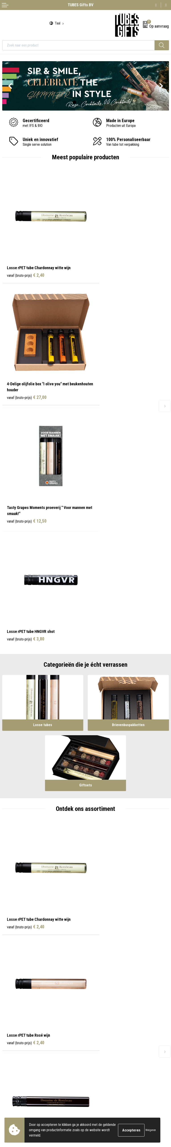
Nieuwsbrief (96, 984)
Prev (10, 86)
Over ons (94, 970)
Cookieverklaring (99, 1046)
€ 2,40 (25, 261)
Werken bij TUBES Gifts (104, 997)
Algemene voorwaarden (104, 1039)
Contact (7, 1039)
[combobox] (78, 45)
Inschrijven (156, 1099)
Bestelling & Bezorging (18, 1046)
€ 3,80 (109, 371)
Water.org (94, 1004)
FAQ (90, 991)
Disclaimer (95, 1059)
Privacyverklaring (100, 1052)
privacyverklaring (44, 1109)
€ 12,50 (27, 377)
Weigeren (150, 1130)
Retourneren (10, 1052)
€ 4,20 (25, 754)
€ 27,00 (110, 267)
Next (161, 86)
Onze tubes (96, 977)
